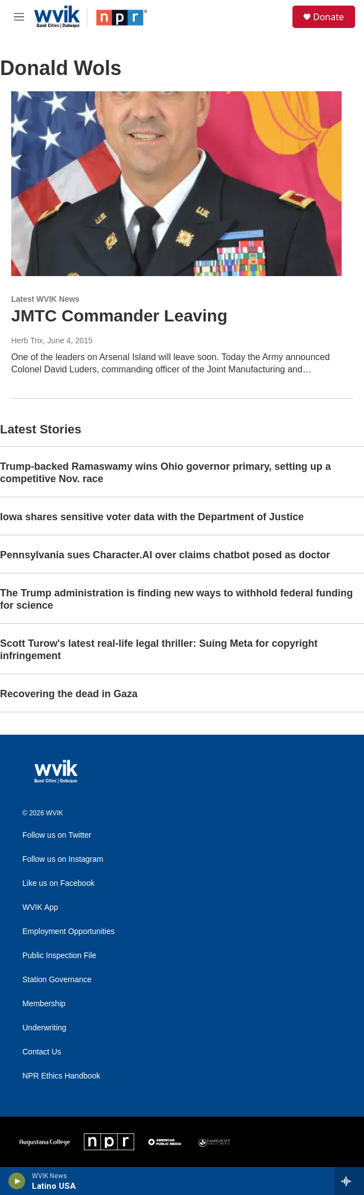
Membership (43, 1004)
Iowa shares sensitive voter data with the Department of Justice (152, 516)
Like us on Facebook (58, 883)
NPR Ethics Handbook (61, 1076)
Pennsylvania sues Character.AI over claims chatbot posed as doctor (165, 555)
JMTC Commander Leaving (119, 315)
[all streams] (349, 1181)
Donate (328, 17)
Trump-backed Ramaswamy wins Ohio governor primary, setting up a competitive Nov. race (165, 472)
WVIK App (40, 907)
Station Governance (57, 979)
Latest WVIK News (45, 299)
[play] (17, 1181)
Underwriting (44, 1028)
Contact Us (41, 1052)
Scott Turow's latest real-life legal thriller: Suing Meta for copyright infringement (159, 649)
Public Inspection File (59, 955)
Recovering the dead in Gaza (69, 693)
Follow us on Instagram (62, 859)
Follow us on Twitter (56, 835)
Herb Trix (27, 340)
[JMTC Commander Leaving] (176, 183)
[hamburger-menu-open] (19, 17)
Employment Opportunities (68, 931)
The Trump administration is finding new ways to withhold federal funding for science (176, 599)
